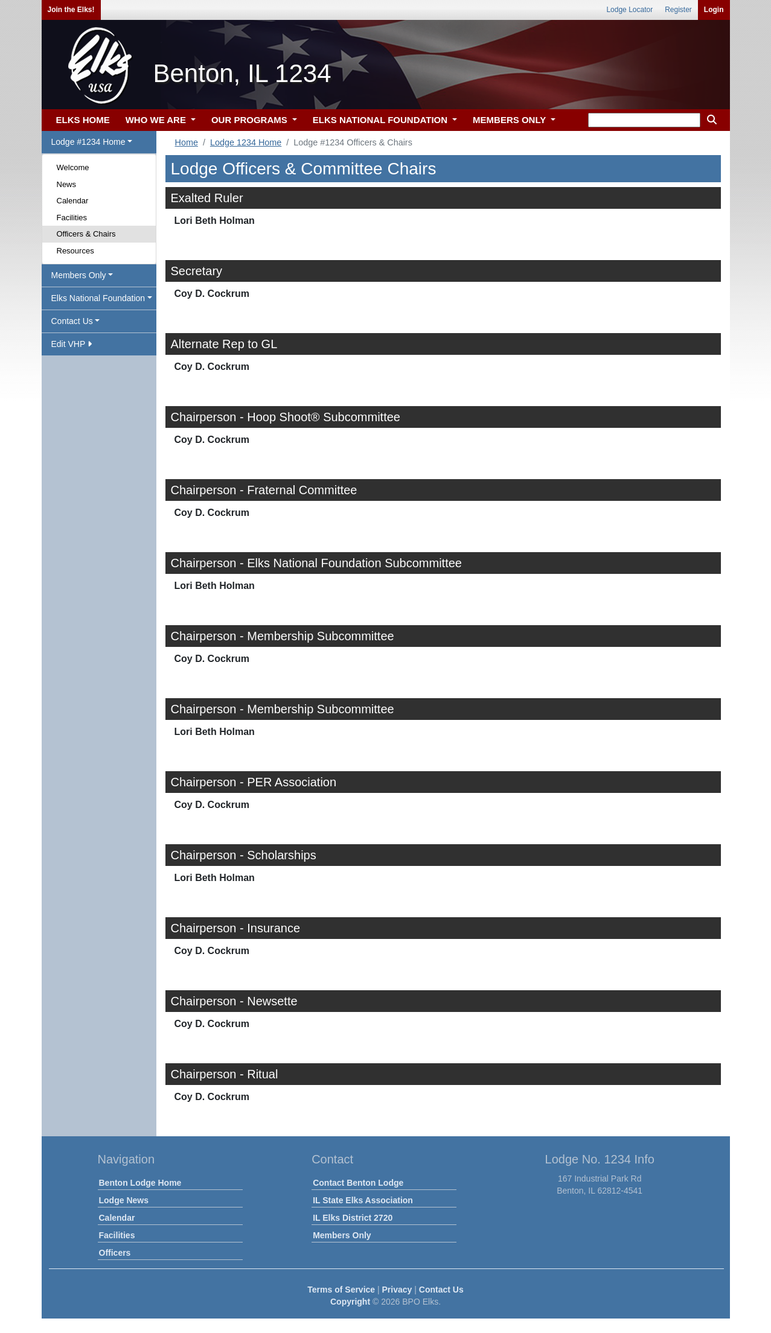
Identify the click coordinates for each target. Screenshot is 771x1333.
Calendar (73, 200)
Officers (115, 1253)
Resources (75, 250)
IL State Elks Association (363, 1200)
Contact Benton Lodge (358, 1183)
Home (186, 142)
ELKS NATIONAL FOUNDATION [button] (381, 120)
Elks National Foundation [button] (98, 298)
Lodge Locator (629, 9)
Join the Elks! (71, 9)
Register (678, 9)
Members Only (342, 1235)
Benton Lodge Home (140, 1183)
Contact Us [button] (72, 321)
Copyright (350, 1301)
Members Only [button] (78, 275)
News (67, 184)
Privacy (397, 1289)
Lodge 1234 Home (245, 142)
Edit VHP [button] (71, 344)
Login (714, 9)
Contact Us (441, 1289)
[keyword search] (644, 120)
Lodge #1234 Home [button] (88, 142)
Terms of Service (341, 1289)
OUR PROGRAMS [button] (250, 120)
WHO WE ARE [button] (157, 120)
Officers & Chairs (86, 233)
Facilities (72, 217)
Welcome (73, 167)
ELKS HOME (83, 120)
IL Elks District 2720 (352, 1218)
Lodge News (124, 1200)
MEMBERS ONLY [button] (510, 120)
